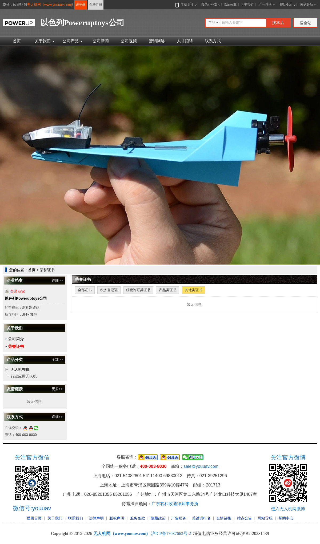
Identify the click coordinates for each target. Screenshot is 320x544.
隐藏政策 (158, 518)
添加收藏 (230, 5)
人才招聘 (185, 41)
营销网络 (157, 41)
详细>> (57, 280)
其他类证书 (193, 290)
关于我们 (247, 5)
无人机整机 (20, 369)
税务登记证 (109, 290)
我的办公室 (209, 5)
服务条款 (137, 518)
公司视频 (129, 41)
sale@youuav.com (200, 466)
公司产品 (73, 41)
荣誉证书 (16, 346)
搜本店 (278, 22)
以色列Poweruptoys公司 (26, 298)
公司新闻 (101, 41)
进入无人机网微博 (288, 508)
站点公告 (244, 518)
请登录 (80, 5)
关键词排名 (201, 518)
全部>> (57, 360)
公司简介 (16, 338)
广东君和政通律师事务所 (174, 503)
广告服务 (265, 5)
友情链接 (223, 518)
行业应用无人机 (24, 376)
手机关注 (186, 5)
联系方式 (213, 41)
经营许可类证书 (138, 290)
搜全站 (305, 23)
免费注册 (95, 5)
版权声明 (116, 518)
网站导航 (306, 5)
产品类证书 (167, 290)
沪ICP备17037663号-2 (171, 533)
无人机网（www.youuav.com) (49, 5)
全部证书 (85, 290)
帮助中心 (286, 5)
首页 (17, 41)
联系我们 (75, 518)
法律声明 (96, 518)
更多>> (57, 389)
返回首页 (34, 518)
